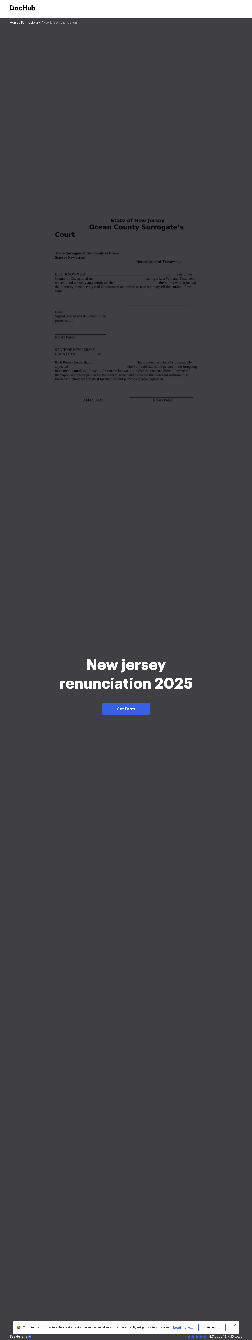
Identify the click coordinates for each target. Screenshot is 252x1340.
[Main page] (22, 8)
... (182, 1327)
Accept (212, 1327)
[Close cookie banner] (235, 1325)
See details (18, 1337)
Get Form (126, 708)
